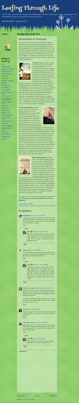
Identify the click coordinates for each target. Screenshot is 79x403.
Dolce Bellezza (5, 87)
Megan (29, 231)
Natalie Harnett (51, 205)
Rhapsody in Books (6, 113)
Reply (24, 225)
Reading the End (6, 110)
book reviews (26, 205)
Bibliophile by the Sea (7, 71)
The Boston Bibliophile (7, 126)
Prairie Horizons (5, 108)
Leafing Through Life (30, 8)
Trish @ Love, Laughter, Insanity (31, 288)
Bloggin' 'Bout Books (7, 73)
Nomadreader (5, 106)
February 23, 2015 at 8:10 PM (34, 250)
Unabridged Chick (6, 136)
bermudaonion (26, 215)
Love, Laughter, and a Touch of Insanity (7, 99)
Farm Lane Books (6, 90)
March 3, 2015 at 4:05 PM (46, 288)
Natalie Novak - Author (29, 322)
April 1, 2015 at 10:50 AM (41, 322)
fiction (38, 205)
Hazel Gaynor (44, 205)
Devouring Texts (6, 85)
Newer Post (21, 396)
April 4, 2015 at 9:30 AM (39, 338)
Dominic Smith (33, 205)
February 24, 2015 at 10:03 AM (40, 264)
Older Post (53, 396)
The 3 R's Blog (5, 123)
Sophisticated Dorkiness (7, 115)
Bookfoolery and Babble (7, 80)
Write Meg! (4, 139)
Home (37, 396)
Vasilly (24, 250)
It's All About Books (6, 96)
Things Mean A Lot (6, 134)
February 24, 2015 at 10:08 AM (40, 231)
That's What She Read (7, 121)
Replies (26, 228)
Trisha (24, 309)
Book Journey (5, 78)
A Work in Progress (6, 66)
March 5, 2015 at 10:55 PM (33, 309)
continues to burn (46, 77)
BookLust (4, 83)
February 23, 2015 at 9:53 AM (38, 215)
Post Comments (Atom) (29, 399)
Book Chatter (5, 76)
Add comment (22, 351)
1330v (3, 64)
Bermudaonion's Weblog (7, 69)
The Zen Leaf (5, 132)
